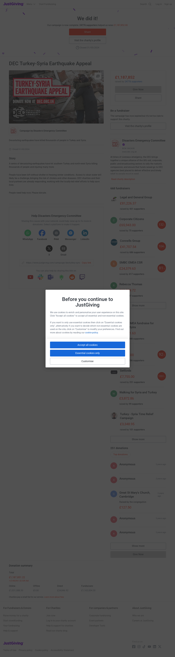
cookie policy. (91, 332)
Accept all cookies (87, 344)
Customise (87, 361)
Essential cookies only (87, 353)
